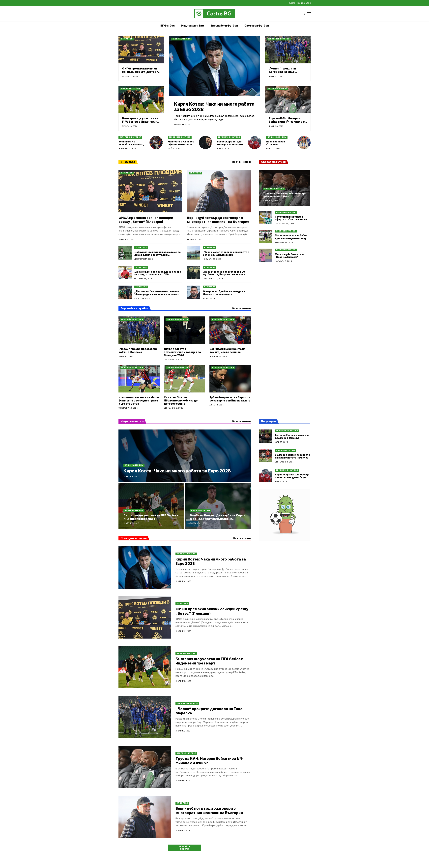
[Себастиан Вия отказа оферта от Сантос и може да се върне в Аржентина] (265, 217)
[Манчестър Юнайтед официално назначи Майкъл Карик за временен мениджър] (205, 142)
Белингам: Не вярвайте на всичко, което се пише (131, 144)
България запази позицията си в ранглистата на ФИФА (292, 456)
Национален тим (181, 39)
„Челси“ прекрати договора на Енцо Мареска (282, 72)
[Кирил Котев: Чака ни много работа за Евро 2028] (214, 66)
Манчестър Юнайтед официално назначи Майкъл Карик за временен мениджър (181, 145)
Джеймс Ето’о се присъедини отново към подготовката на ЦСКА (157, 273)
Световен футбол (277, 89)
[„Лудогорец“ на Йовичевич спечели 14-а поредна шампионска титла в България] (125, 292)
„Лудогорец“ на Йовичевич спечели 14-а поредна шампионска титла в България (156, 294)
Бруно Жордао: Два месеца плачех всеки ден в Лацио (230, 144)
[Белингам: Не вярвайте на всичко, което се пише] (156, 142)
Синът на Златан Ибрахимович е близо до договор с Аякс (181, 400)
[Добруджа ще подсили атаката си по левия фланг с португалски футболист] (125, 253)
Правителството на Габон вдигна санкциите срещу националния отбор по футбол (291, 239)
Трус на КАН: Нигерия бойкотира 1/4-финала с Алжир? (287, 122)
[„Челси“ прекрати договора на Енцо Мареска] (288, 49)
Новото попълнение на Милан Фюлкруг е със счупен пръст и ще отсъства (139, 400)
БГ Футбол (126, 39)
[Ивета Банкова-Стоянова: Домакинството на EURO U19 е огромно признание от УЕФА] (304, 142)
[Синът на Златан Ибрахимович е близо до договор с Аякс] (184, 378)
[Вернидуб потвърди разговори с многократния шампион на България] (219, 191)
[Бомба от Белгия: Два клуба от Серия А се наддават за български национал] (218, 506)
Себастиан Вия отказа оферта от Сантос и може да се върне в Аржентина (291, 219)
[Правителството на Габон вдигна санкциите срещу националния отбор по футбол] (265, 236)
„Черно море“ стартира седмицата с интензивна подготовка (226, 253)
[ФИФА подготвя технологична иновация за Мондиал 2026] (184, 330)
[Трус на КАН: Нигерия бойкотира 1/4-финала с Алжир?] (288, 99)
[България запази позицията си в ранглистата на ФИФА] (265, 455)
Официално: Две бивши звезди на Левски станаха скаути (224, 293)
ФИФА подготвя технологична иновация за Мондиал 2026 (182, 352)
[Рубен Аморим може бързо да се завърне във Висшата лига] (230, 378)
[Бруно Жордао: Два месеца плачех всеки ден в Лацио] (254, 142)
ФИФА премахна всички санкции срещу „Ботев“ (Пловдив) (140, 72)
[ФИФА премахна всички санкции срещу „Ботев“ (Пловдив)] (141, 49)
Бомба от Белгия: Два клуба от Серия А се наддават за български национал (217, 519)
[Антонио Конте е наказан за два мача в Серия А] (265, 436)
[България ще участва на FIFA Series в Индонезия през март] (141, 99)
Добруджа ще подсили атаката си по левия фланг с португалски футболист (157, 255)
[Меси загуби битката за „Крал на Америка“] (265, 255)
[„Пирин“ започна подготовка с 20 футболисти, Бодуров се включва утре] (193, 272)
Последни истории (134, 538)
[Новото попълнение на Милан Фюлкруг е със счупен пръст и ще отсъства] (139, 378)
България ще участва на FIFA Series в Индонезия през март (140, 122)
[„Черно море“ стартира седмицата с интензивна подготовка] (193, 253)
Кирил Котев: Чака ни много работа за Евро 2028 (214, 106)
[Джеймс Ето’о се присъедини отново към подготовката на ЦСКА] (125, 272)
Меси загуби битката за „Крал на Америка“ (289, 256)
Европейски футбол (278, 39)
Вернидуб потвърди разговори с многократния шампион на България (218, 220)
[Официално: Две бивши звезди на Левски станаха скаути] (193, 292)
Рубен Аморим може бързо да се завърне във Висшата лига (230, 399)
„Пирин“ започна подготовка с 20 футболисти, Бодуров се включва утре (224, 274)
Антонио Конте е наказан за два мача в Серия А (292, 436)
